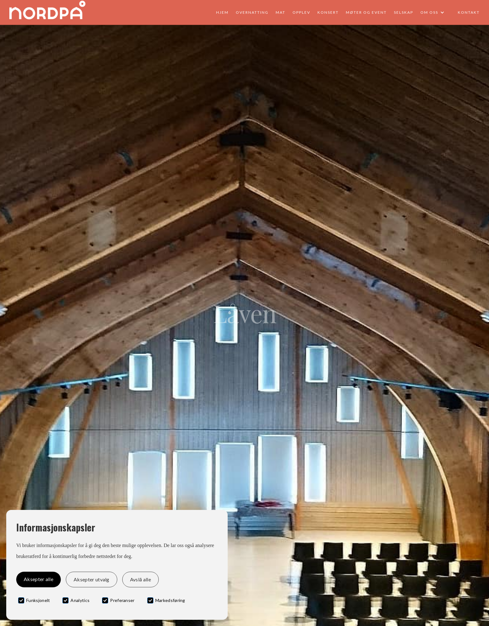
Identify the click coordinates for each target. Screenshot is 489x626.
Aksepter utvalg (91, 579)
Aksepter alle (38, 579)
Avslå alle (140, 579)
